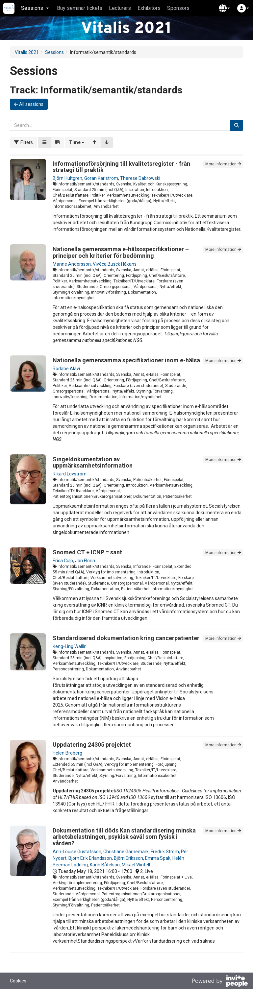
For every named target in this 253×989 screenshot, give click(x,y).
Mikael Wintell (136, 864)
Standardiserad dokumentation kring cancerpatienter (126, 638)
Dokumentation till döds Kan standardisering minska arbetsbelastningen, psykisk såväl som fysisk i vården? (124, 837)
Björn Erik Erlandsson (90, 858)
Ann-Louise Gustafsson (77, 851)
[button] (224, 8)
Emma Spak (157, 858)
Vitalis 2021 (27, 52)
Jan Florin (85, 560)
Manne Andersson (72, 264)
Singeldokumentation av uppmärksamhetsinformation (93, 462)
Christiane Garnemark (126, 851)
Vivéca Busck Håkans (115, 264)
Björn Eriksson (128, 858)
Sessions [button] (35, 8)
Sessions (54, 52)
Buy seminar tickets (79, 8)
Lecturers (120, 8)
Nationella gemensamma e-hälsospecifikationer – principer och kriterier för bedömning (121, 252)
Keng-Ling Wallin (70, 646)
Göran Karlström (101, 178)
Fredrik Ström (165, 851)
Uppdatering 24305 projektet (92, 744)
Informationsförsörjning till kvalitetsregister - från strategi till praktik (121, 167)
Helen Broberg (67, 753)
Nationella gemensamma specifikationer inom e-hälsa (126, 360)
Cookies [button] (18, 980)
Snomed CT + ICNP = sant (87, 552)
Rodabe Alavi (66, 368)
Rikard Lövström (70, 473)
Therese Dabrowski (140, 178)
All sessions (28, 104)
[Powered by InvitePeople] (220, 981)
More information (223, 164)
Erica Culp (63, 560)
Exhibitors (149, 8)
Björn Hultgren (67, 178)
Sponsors (178, 8)
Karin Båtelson (105, 864)
